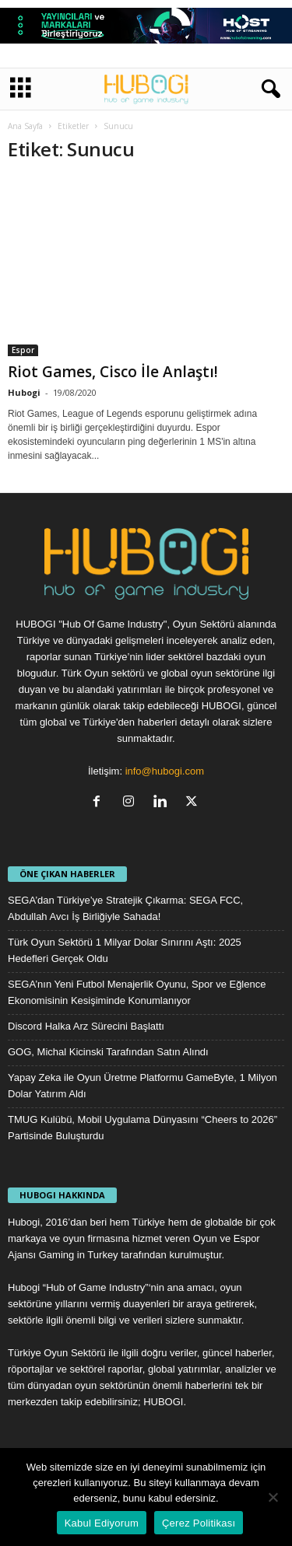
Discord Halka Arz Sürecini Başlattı (86, 1026)
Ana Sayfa (25, 126)
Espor (23, 350)
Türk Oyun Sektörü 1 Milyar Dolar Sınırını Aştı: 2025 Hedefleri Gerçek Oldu (124, 950)
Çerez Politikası (198, 1523)
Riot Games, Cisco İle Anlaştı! (113, 372)
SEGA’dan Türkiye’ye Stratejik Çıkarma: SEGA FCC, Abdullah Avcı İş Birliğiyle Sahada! (125, 908)
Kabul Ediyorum (102, 1523)
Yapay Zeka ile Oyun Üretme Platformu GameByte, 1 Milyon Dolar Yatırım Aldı (142, 1086)
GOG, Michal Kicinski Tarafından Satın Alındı (108, 1052)
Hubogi (24, 392)
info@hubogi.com (164, 771)
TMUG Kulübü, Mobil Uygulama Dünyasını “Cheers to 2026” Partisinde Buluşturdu (142, 1128)
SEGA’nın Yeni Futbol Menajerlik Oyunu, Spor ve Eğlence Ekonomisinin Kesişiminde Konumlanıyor (137, 992)
